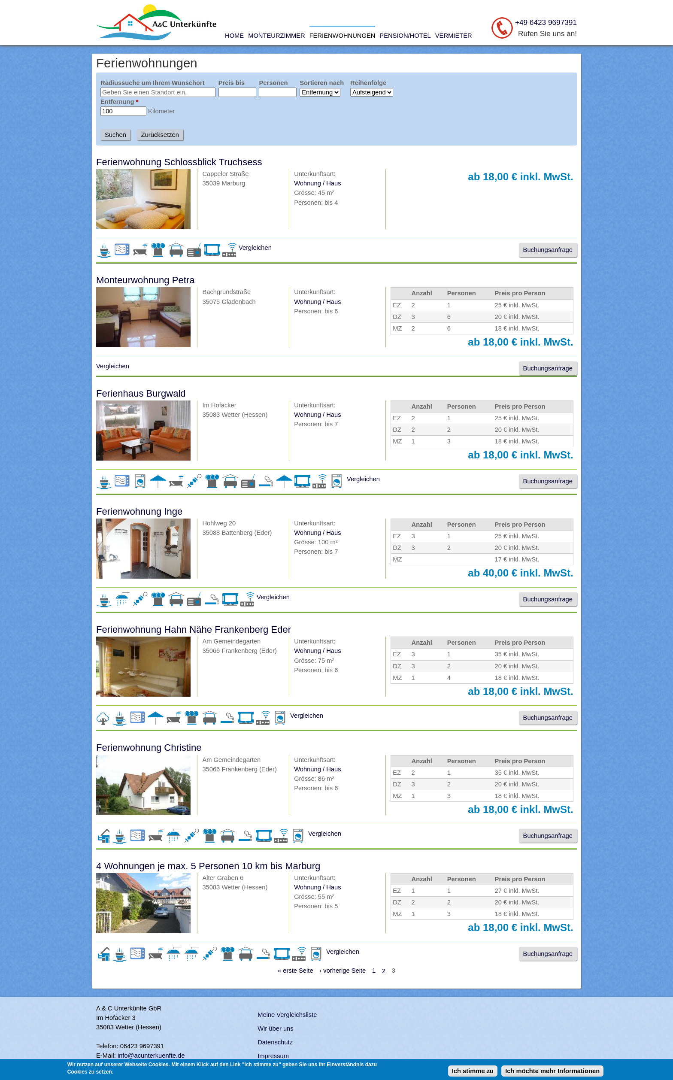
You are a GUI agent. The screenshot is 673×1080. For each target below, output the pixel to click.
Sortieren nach (322, 82)
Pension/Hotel (404, 35)
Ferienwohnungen (342, 35)
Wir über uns (275, 1028)
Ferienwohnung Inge (139, 511)
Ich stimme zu (473, 1072)
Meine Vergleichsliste (287, 1014)
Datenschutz (275, 1042)
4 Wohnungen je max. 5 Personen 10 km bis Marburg (208, 866)
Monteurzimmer (276, 35)
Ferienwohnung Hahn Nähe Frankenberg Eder (193, 629)
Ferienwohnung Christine (148, 747)
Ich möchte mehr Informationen (552, 1072)
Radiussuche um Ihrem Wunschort (152, 82)
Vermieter (453, 35)
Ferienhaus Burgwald (141, 393)
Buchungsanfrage (548, 249)
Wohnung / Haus (317, 183)
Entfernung (119, 101)
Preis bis (231, 82)
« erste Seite (295, 971)
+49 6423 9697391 (546, 22)
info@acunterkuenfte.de (151, 1055)
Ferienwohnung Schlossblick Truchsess (179, 162)
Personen (273, 82)
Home (234, 35)
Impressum (273, 1056)
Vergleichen (255, 247)
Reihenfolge (368, 82)
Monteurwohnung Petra (145, 280)
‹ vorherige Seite (342, 971)
